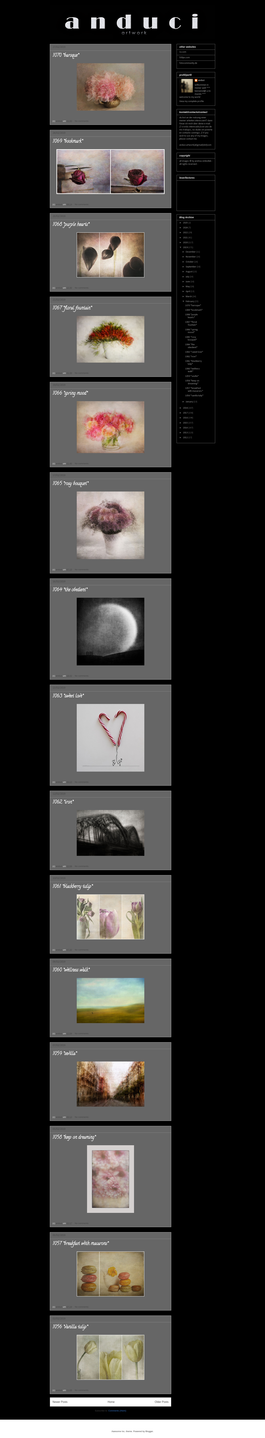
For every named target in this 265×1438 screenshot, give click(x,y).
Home (111, 1401)
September (191, 267)
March (189, 296)
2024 (185, 227)
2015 (185, 423)
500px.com (184, 57)
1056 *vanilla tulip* (70, 1327)
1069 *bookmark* (68, 141)
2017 (185, 413)
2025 (185, 223)
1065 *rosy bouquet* (70, 484)
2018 (185, 408)
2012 (185, 437)
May (188, 286)
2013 (185, 432)
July (188, 277)
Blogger (149, 1431)
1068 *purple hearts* (71, 225)
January (190, 402)
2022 (185, 232)
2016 (185, 418)
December (191, 252)
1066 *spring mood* (70, 393)
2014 (185, 428)
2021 (185, 237)
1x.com (182, 52)
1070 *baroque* (66, 56)
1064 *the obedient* (70, 590)
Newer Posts (60, 1401)
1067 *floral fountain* (72, 308)
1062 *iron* (63, 802)
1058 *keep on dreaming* (74, 1138)
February (190, 301)
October (190, 262)
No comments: (82, 121)
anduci (201, 80)
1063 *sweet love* (68, 696)
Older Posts (161, 1401)
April (188, 291)
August (189, 271)
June (188, 281)
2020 (185, 242)
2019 (185, 247)
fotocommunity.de (188, 63)
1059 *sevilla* (65, 1054)
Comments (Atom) (117, 1410)
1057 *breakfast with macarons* (80, 1244)
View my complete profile (191, 101)
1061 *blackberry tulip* (72, 887)
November (191, 257)
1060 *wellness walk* (71, 970)
